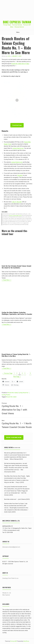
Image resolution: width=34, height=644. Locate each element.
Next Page (17, 377)
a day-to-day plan (17, 202)
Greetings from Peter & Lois (10, 578)
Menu (17, 32)
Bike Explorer (6, 595)
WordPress (26, 641)
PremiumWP (13, 641)
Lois (8, 56)
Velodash (20, 175)
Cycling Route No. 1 (23, 392)
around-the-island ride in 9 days (20, 63)
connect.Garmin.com (18, 148)
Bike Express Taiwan (17, 22)
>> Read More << (6, 280)
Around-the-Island (13, 392)
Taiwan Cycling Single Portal (15, 215)
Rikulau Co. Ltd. (6, 593)
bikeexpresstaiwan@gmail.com (11, 547)
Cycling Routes (6, 395)
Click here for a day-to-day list (11, 76)
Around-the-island (11, 397)
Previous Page (7, 373)
